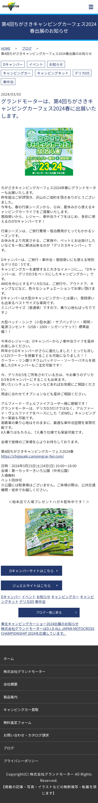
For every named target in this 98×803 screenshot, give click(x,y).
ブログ (27, 48)
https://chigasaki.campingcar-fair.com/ (32, 456)
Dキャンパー (13, 64)
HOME (5, 48)
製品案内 (11, 696)
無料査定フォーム (18, 722)
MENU (91, 8)
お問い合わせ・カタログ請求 (26, 735)
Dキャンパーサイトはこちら (31, 570)
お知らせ (56, 64)
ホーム (9, 658)
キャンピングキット (52, 73)
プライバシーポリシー (21, 760)
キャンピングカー (17, 73)
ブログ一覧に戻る (49, 612)
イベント (36, 64)
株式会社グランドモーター (25, 671)
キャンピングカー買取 (21, 709)
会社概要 (11, 684)
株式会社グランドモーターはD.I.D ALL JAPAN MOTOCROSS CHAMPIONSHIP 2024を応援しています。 (47, 631)
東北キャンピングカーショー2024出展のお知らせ (40, 623)
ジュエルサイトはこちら (31, 585)
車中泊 (8, 81)
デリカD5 (82, 73)
